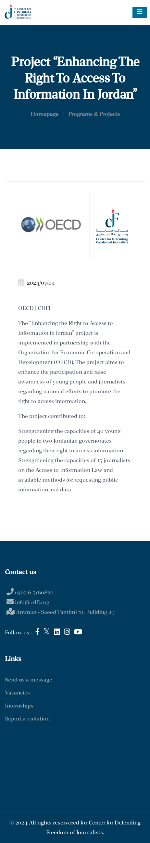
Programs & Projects (94, 114)
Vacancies (17, 693)
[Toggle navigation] (139, 12)
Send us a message (28, 680)
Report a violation (27, 719)
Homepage (44, 114)
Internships (19, 706)
